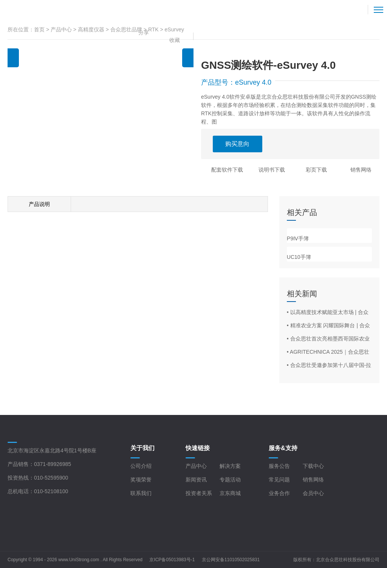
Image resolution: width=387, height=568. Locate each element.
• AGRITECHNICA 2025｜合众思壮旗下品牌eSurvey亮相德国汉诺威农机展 (328, 352)
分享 (143, 32)
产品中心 (61, 29)
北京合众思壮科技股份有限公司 (347, 559)
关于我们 (142, 448)
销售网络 (361, 170)
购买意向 (237, 144)
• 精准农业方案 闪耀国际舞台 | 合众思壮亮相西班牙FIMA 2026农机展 (328, 325)
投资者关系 (199, 493)
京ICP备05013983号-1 (172, 559)
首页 (39, 29)
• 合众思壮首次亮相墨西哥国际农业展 (328, 339)
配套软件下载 (227, 170)
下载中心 (313, 466)
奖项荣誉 (141, 480)
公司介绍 (141, 466)
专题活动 (230, 480)
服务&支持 (283, 448)
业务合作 (279, 493)
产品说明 (39, 204)
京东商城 (230, 493)
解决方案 (230, 466)
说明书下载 (272, 170)
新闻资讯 (196, 480)
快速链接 (198, 448)
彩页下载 (316, 170)
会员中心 (313, 493)
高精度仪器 (91, 29)
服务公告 (279, 466)
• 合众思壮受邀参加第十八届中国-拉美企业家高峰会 (329, 365)
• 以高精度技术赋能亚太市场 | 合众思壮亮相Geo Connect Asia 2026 (327, 312)
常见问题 (279, 480)
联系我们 (141, 493)
